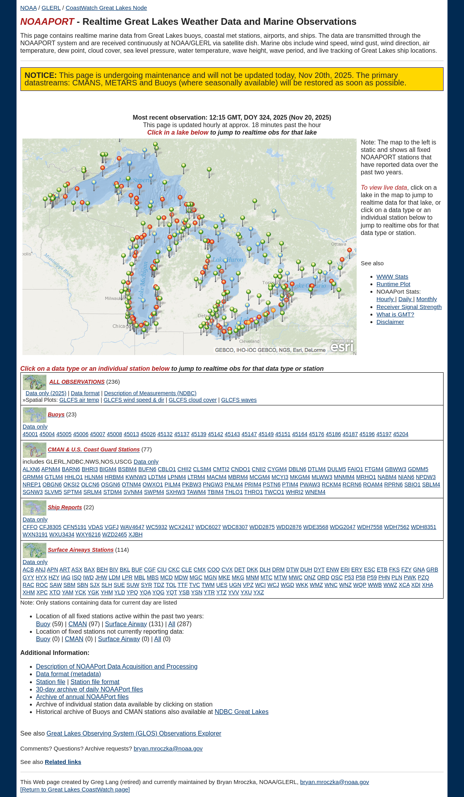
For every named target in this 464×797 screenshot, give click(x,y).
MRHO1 (366, 477)
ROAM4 (373, 484)
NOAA (28, 7)
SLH (106, 585)
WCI (260, 585)
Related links (63, 761)
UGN (235, 585)
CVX (227, 569)
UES (222, 585)
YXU (246, 592)
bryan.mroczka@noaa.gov (168, 748)
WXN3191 (35, 534)
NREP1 (32, 484)
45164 (299, 434)
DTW (292, 569)
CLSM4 (202, 469)
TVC (194, 585)
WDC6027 (208, 527)
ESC (369, 569)
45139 (198, 434)
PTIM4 (290, 484)
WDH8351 (423, 527)
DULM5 (337, 469)
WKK (302, 585)
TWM (207, 585)
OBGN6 (52, 484)
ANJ (40, 569)
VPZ (248, 585)
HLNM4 (94, 477)
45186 (333, 434)
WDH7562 (397, 527)
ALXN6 (31, 469)
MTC (267, 577)
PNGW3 (213, 484)
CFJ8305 (50, 527)
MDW (181, 577)
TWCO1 (274, 492)
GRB (432, 569)
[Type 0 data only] (35, 426)
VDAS (95, 527)
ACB (28, 569)
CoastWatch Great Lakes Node (106, 7)
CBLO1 (167, 469)
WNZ (345, 585)
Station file (51, 682)
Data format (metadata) (68, 674)
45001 (30, 434)
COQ (213, 569)
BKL (125, 569)
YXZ (258, 592)
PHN (384, 577)
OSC (336, 577)
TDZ (159, 585)
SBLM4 (431, 484)
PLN (397, 577)
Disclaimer (390, 321)
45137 (182, 434)
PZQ (423, 577)
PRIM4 (253, 484)
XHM (29, 592)
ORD (323, 577)
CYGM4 (277, 469)
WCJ (273, 585)
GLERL (51, 7)
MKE (224, 577)
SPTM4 (73, 492)
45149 (266, 434)
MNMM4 (344, 477)
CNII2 (259, 469)
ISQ (76, 577)
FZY (406, 569)
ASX (77, 569)
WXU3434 (61, 534)
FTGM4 (374, 469)
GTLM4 (54, 477)
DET (239, 569)
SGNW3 (33, 492)
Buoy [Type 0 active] (43, 624)
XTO (55, 592)
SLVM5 (53, 492)
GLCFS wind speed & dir (133, 400)
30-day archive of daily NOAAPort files (89, 689)
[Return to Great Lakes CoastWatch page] (75, 789)
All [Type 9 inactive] (157, 639)
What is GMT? (395, 314)
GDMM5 (418, 469)
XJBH (136, 534)
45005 (64, 434)
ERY (356, 569)
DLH (265, 569)
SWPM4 (154, 492)
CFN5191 (75, 527)
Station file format (95, 682)
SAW (56, 585)
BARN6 (71, 469)
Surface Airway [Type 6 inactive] (119, 639)
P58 (361, 577)
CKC (174, 569)
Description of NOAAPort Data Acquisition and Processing (117, 666)
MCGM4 (260, 477)
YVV (233, 592)
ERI (345, 569)
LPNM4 (177, 477)
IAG (65, 577)
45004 (47, 434)
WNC (330, 585)
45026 (148, 434)
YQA (145, 592)
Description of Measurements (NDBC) (150, 393)
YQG (158, 592)
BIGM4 (108, 469)
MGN (210, 577)
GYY (28, 577)
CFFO (30, 527)
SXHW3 (175, 492)
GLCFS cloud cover (193, 400)
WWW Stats (393, 276)
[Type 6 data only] (35, 562)
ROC (42, 585)
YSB (184, 592)
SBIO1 (412, 484)
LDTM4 (157, 477)
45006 (80, 434)
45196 (367, 434)
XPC (42, 592)
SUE (119, 585)
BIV (113, 569)
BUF (136, 569)
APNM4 (50, 469)
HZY (53, 577)
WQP (359, 585)
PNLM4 (234, 484)
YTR (209, 592)
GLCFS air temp (79, 400)
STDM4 (112, 492)
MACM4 (217, 477)
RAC (29, 585)
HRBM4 (114, 477)
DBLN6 (297, 469)
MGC (196, 577)
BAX (89, 569)
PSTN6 (271, 484)
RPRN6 (393, 484)
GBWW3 (395, 469)
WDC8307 (235, 527)
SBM (69, 585)
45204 (401, 434)
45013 (131, 434)
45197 (384, 434)
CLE (186, 569)
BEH (102, 569)
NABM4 (386, 477)
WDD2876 (289, 527)
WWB (375, 585)
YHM (107, 592)
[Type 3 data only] (35, 519)
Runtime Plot (394, 284)
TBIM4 (215, 492)
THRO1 (253, 492)
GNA (419, 569)
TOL (171, 585)
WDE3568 (315, 527)
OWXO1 (153, 484)
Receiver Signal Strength (409, 306)
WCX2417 (181, 527)
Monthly (426, 299)
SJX (95, 585)
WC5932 (156, 527)
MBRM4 (238, 477)
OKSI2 (71, 484)
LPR (127, 577)
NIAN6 (406, 477)
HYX (41, 577)
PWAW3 (310, 484)
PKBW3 (191, 484)
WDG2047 (342, 527)
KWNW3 (136, 477)
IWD (88, 577)
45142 (215, 434)
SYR (146, 585)
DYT (319, 569)
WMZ (316, 585)
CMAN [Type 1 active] (77, 624)
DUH (306, 569)
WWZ (390, 585)
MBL (139, 577)
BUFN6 (147, 469)
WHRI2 (295, 492)
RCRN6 (351, 484)
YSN (197, 592)
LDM (114, 577)
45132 (165, 434)
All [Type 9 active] (171, 624)
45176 (316, 434)
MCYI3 (280, 477)
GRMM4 (33, 477)
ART (64, 569)
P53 (349, 577)
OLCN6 (90, 484)
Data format (85, 393)
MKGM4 (300, 477)
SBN (82, 585)
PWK (410, 577)
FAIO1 (355, 469)
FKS (394, 569)
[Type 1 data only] (146, 462)
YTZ (221, 592)
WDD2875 (262, 527)
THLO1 (234, 492)
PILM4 (172, 484)
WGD (287, 585)
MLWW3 (322, 477)
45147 (249, 434)
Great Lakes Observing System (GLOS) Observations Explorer (133, 733)
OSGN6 (110, 484)
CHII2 (184, 469)
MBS (152, 577)
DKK (252, 569)
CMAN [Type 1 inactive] (74, 639)
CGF (150, 569)
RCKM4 (331, 484)
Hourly (386, 299)
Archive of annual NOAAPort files (82, 696)
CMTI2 (221, 469)
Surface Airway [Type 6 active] (126, 624)
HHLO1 (73, 477)
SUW (133, 585)
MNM (252, 577)
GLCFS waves (239, 400)
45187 (350, 434)
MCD (166, 577)
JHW (101, 577)
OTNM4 (131, 484)
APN (52, 569)
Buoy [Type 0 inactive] (43, 639)
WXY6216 (88, 534)
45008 (114, 434)
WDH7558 (370, 527)
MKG (238, 577)
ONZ (310, 577)
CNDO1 (240, 469)
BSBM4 (127, 469)
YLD (119, 592)
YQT (171, 592)
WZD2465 (114, 534)
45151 (283, 434)
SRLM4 (92, 492)
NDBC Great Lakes (242, 711)
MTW (280, 577)
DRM (278, 569)
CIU (162, 569)
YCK (80, 592)
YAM (67, 592)
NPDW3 (426, 477)
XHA (427, 585)
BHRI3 (90, 469)
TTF (183, 585)
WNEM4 (315, 492)
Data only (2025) (46, 393)
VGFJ (112, 527)
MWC (295, 577)
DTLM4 (317, 469)
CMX (199, 569)
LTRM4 (196, 477)
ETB (382, 569)
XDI (415, 585)
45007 (97, 434)
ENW (332, 569)
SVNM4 (132, 492)
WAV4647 (132, 527)
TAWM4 (196, 492)
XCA (404, 585)
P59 (372, 577)
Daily (405, 299)
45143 (232, 434)
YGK (93, 592)
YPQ (132, 592)
